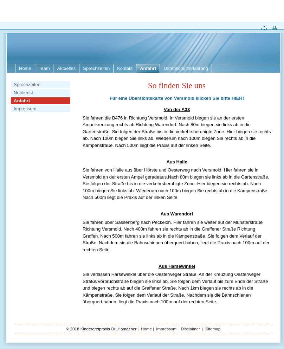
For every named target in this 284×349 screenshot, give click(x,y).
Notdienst (23, 92)
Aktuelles (66, 68)
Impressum (25, 108)
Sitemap (212, 329)
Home (25, 68)
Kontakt (125, 68)
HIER (237, 98)
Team (44, 68)
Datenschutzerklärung (185, 68)
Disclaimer (191, 329)
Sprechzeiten (96, 68)
